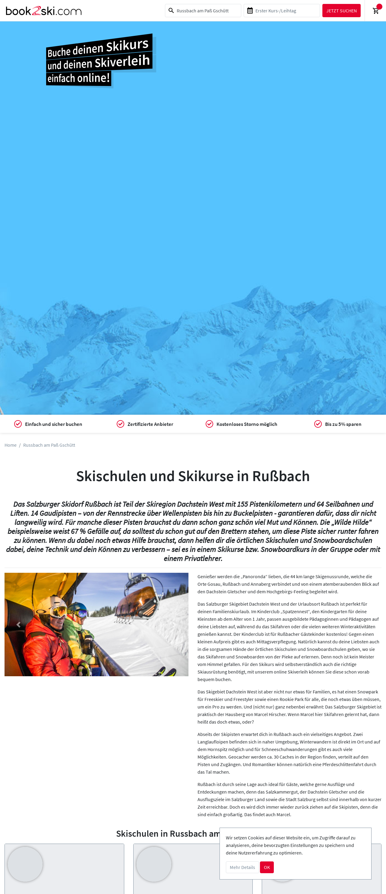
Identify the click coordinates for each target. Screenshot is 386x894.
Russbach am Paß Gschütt (49, 445)
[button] (18, 624)
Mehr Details (242, 867)
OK (267, 867)
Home (11, 445)
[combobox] (203, 10)
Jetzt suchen (341, 11)
